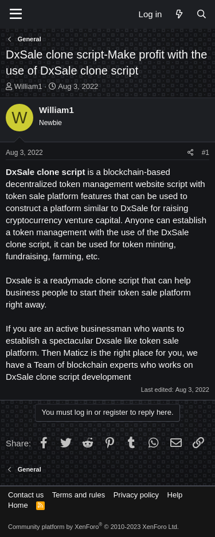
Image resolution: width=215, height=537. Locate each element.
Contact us (26, 495)
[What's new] (178, 14)
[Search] (201, 14)
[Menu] (15, 14)
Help (175, 495)
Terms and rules (78, 495)
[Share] (190, 152)
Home (18, 505)
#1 (205, 153)
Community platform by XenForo (93, 526)
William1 (28, 86)
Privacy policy (136, 495)
